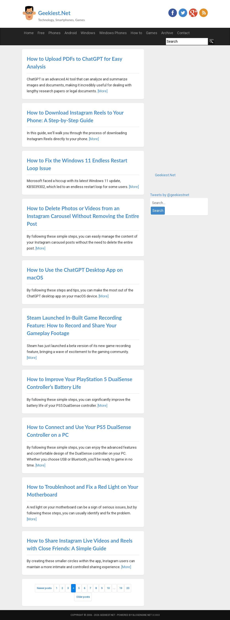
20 (127, 588)
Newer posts (44, 588)
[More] (103, 91)
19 (120, 588)
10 (108, 588)
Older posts (83, 596)
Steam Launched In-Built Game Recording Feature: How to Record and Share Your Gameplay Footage (74, 325)
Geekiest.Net (54, 13)
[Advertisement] (179, 108)
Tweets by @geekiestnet (169, 195)
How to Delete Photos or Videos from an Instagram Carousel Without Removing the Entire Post (83, 216)
